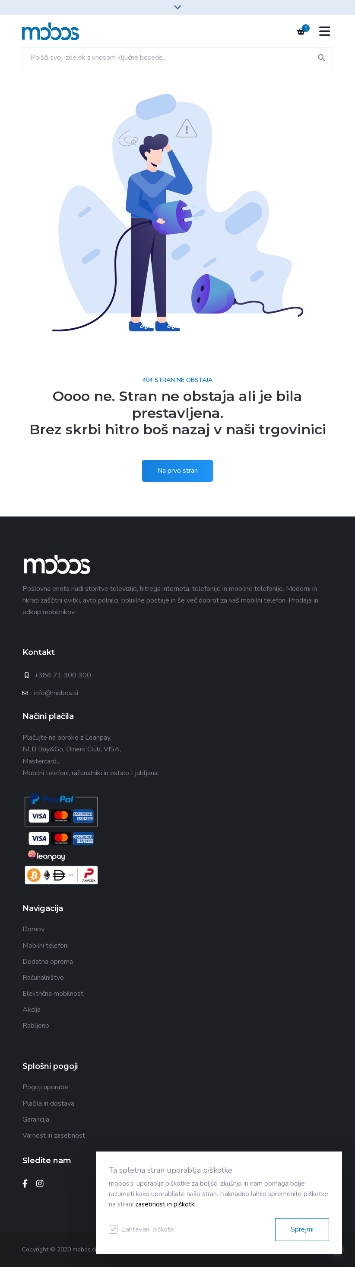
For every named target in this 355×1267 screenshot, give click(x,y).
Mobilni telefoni (45, 945)
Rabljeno (35, 1025)
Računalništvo (43, 977)
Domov (33, 929)
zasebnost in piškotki (165, 1204)
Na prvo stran (177, 470)
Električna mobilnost (52, 993)
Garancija (35, 1119)
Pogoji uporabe (45, 1087)
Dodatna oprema (47, 961)
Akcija (31, 1009)
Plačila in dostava (48, 1103)
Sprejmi (302, 1229)
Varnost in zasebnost (53, 1135)
